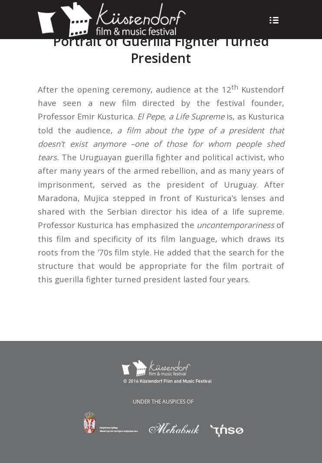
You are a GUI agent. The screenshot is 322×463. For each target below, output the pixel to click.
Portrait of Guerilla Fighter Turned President (161, 49)
